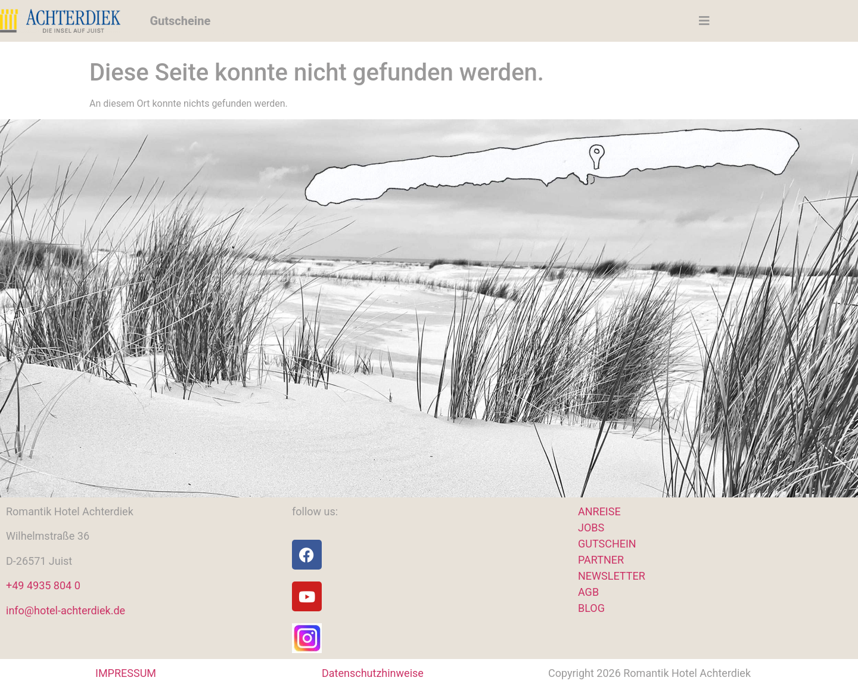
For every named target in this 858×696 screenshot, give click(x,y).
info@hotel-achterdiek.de (65, 610)
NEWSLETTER (611, 576)
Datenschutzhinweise (373, 673)
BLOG (591, 608)
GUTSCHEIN (607, 543)
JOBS (591, 527)
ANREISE (599, 511)
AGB (588, 592)
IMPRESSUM (125, 673)
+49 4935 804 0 (43, 585)
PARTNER (601, 559)
